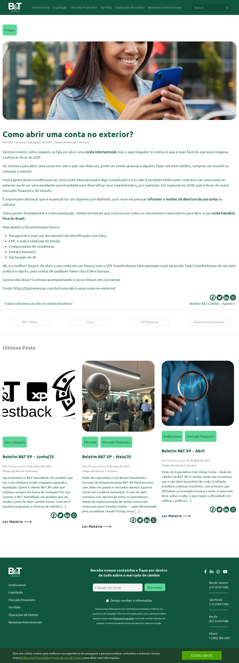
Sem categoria (15, 442)
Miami (213, 633)
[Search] (208, 7)
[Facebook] (213, 298)
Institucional (172, 436)
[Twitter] (219, 298)
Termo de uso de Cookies (67, 657)
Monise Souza (16, 466)
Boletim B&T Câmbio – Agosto (211, 303)
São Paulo (215, 599)
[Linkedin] (226, 298)
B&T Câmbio (15, 142)
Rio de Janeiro (218, 582)
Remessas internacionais (209, 322)
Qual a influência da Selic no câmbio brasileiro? (39, 303)
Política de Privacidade (123, 618)
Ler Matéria (17, 521)
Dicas (89, 322)
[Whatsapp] (233, 298)
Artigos (10, 30)
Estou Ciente (200, 655)
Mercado (90, 442)
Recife (213, 616)
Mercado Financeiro (116, 442)
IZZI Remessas (149, 322)
